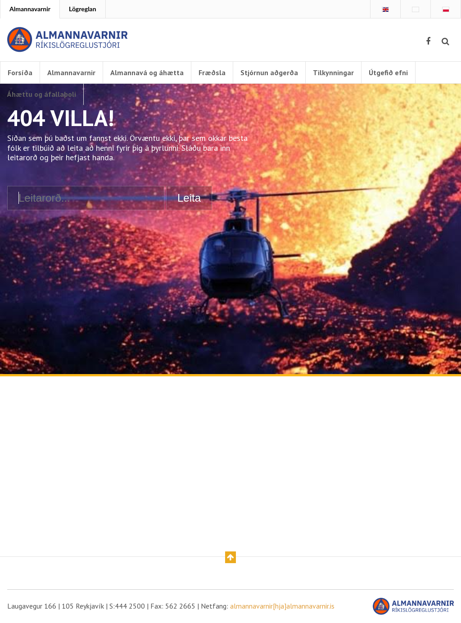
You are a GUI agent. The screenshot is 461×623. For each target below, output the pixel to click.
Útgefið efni (388, 72)
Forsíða (20, 72)
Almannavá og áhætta (147, 72)
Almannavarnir (29, 9)
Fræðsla (212, 72)
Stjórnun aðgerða (269, 72)
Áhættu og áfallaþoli (41, 94)
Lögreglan (82, 9)
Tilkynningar (333, 72)
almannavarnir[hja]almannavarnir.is (282, 605)
